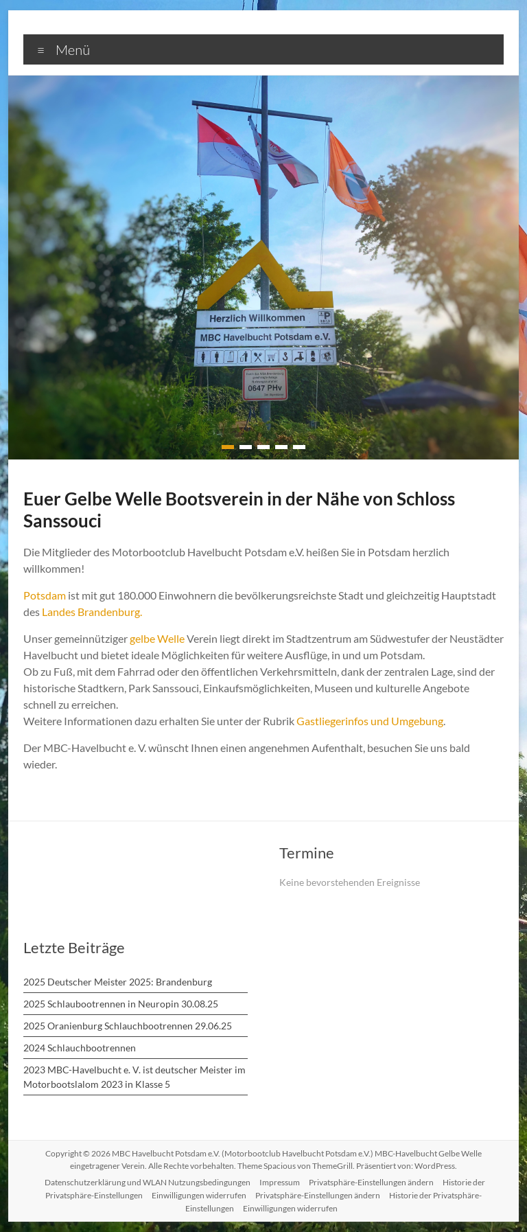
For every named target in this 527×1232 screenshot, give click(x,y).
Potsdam (44, 595)
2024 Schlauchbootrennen (78, 1047)
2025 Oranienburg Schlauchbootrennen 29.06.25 (127, 1025)
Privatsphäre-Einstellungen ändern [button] (370, 1182)
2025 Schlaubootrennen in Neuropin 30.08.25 (120, 1003)
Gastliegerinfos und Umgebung (376, 720)
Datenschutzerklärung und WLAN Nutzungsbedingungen (147, 1182)
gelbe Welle (159, 638)
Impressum (279, 1182)
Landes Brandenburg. (150, 611)
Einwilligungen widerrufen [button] (199, 1195)
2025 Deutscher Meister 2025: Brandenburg (117, 982)
